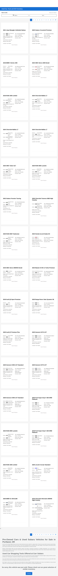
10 (50, 19)
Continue (29, 573)
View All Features (14, 44)
